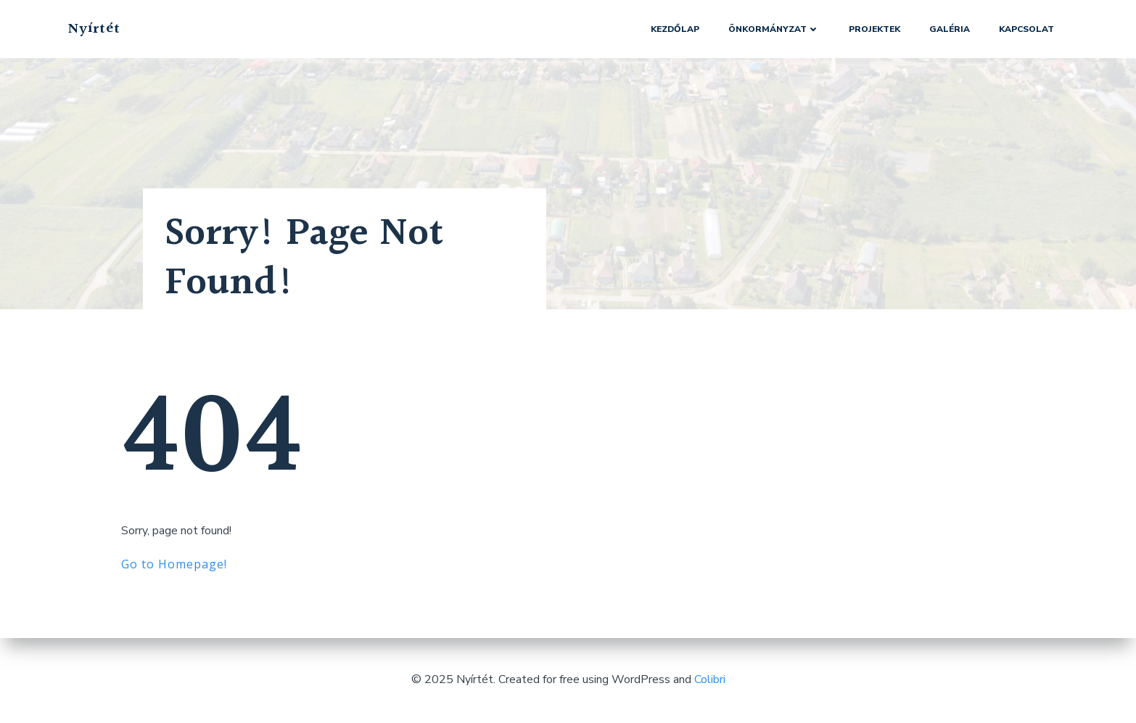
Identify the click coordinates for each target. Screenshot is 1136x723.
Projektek (874, 29)
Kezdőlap (675, 29)
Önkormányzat (774, 29)
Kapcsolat (1026, 29)
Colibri (709, 679)
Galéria (949, 29)
